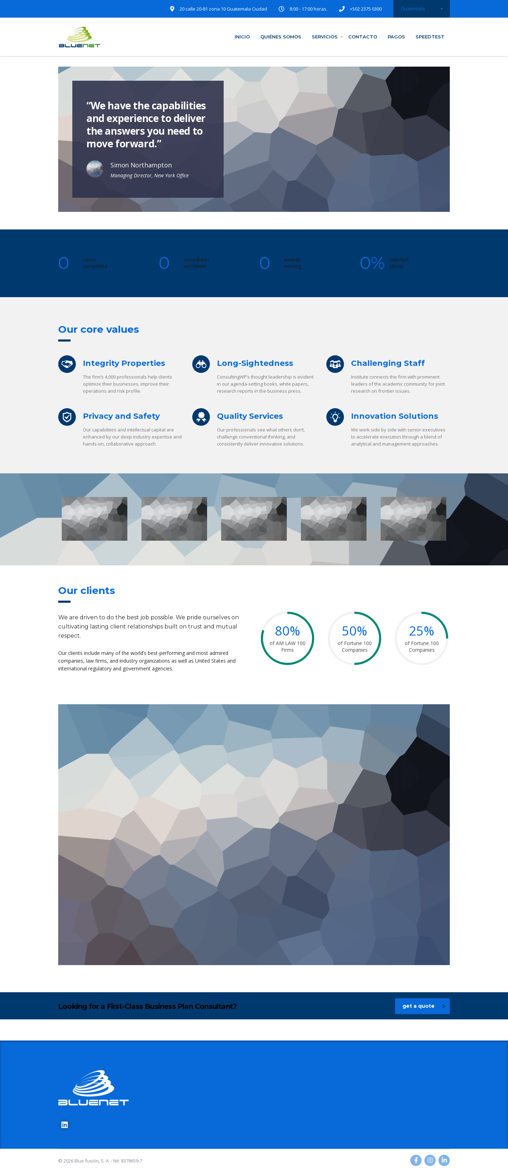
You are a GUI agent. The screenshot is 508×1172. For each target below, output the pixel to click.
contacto (362, 36)
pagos (396, 36)
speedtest (430, 36)
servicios (325, 36)
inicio (242, 36)
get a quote (424, 1006)
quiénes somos (280, 36)
